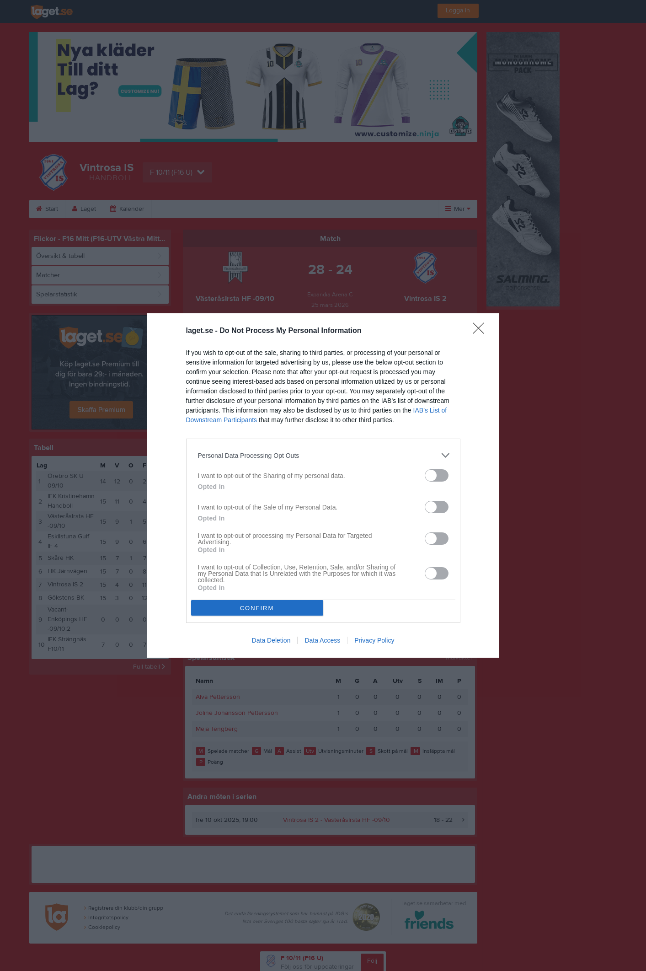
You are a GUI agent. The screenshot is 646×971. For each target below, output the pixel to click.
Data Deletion (271, 640)
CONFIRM (257, 608)
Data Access (322, 640)
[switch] (436, 475)
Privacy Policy (374, 640)
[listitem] (323, 455)
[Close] (481, 331)
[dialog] (323, 485)
